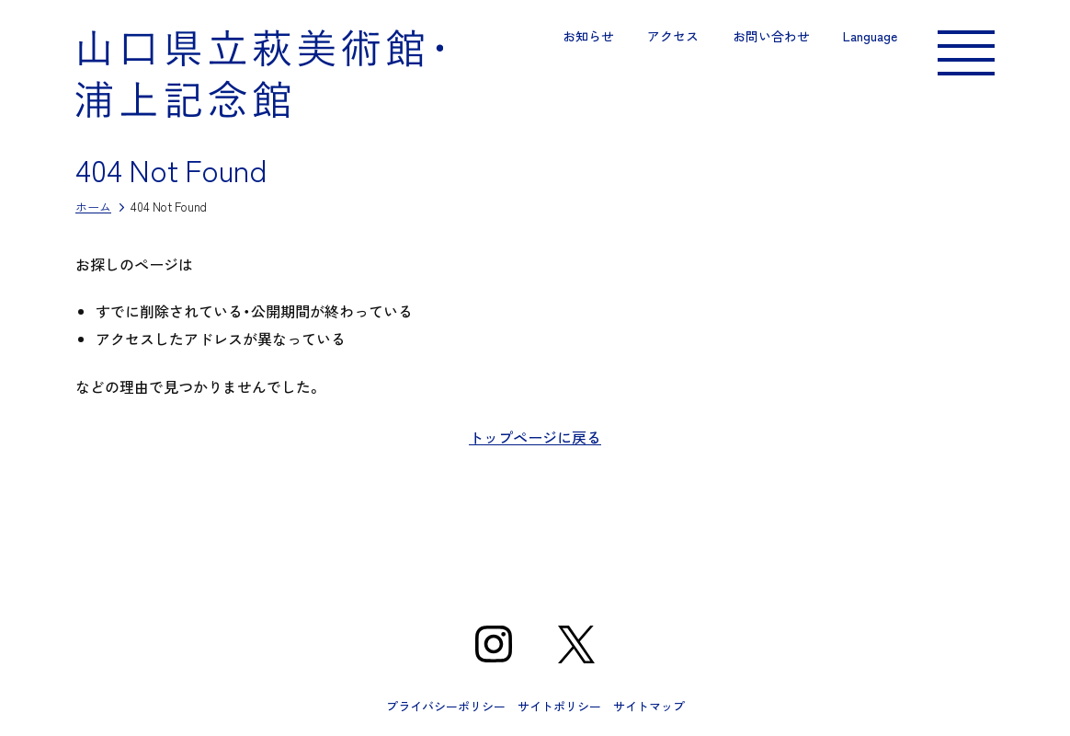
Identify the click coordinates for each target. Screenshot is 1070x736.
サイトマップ (649, 706)
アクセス (673, 36)
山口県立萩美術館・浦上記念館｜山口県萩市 (259, 73)
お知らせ (588, 36)
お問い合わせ (771, 36)
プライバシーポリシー (446, 706)
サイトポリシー (559, 706)
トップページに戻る (535, 437)
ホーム (93, 206)
